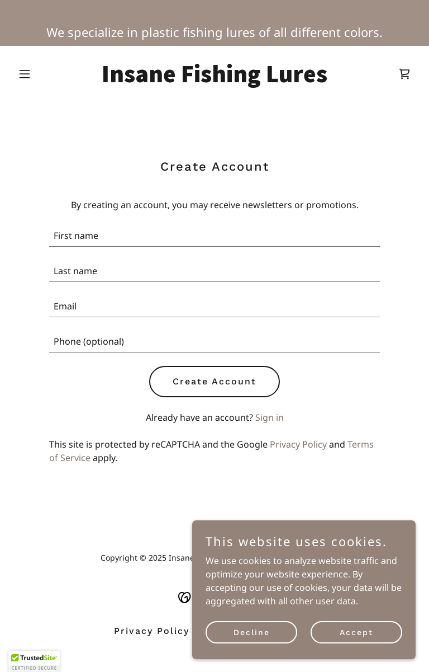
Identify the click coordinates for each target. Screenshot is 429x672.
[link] (214, 79)
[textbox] (214, 236)
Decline (251, 631)
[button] (43, 74)
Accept (356, 631)
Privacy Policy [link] (298, 444)
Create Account (214, 381)
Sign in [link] (269, 417)
